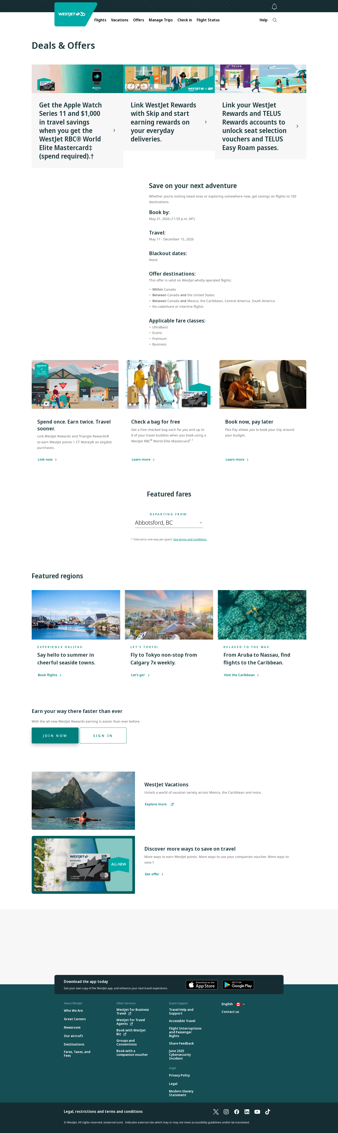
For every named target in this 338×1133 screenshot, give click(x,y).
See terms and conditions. (190, 539)
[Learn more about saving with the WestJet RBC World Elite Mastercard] (141, 459)
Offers (138, 20)
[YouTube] (257, 1111)
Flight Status (208, 20)
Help (264, 20)
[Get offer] (152, 874)
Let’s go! (140, 675)
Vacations (119, 20)
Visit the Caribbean (241, 675)
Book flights (50, 675)
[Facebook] (236, 1111)
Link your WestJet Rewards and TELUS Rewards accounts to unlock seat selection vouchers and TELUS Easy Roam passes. (254, 126)
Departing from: (169, 514)
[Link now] (45, 459)
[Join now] (55, 735)
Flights (100, 20)
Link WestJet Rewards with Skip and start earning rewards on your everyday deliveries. (163, 122)
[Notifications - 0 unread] (274, 6)
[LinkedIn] (247, 1111)
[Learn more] (235, 459)
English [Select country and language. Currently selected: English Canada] (233, 1004)
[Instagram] (226, 1111)
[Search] (275, 20)
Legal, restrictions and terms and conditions (103, 1111)
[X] (216, 1111)
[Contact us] (230, 1012)
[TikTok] (267, 1111)
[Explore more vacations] (159, 804)
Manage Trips (161, 20)
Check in (184, 20)
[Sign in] (103, 735)
